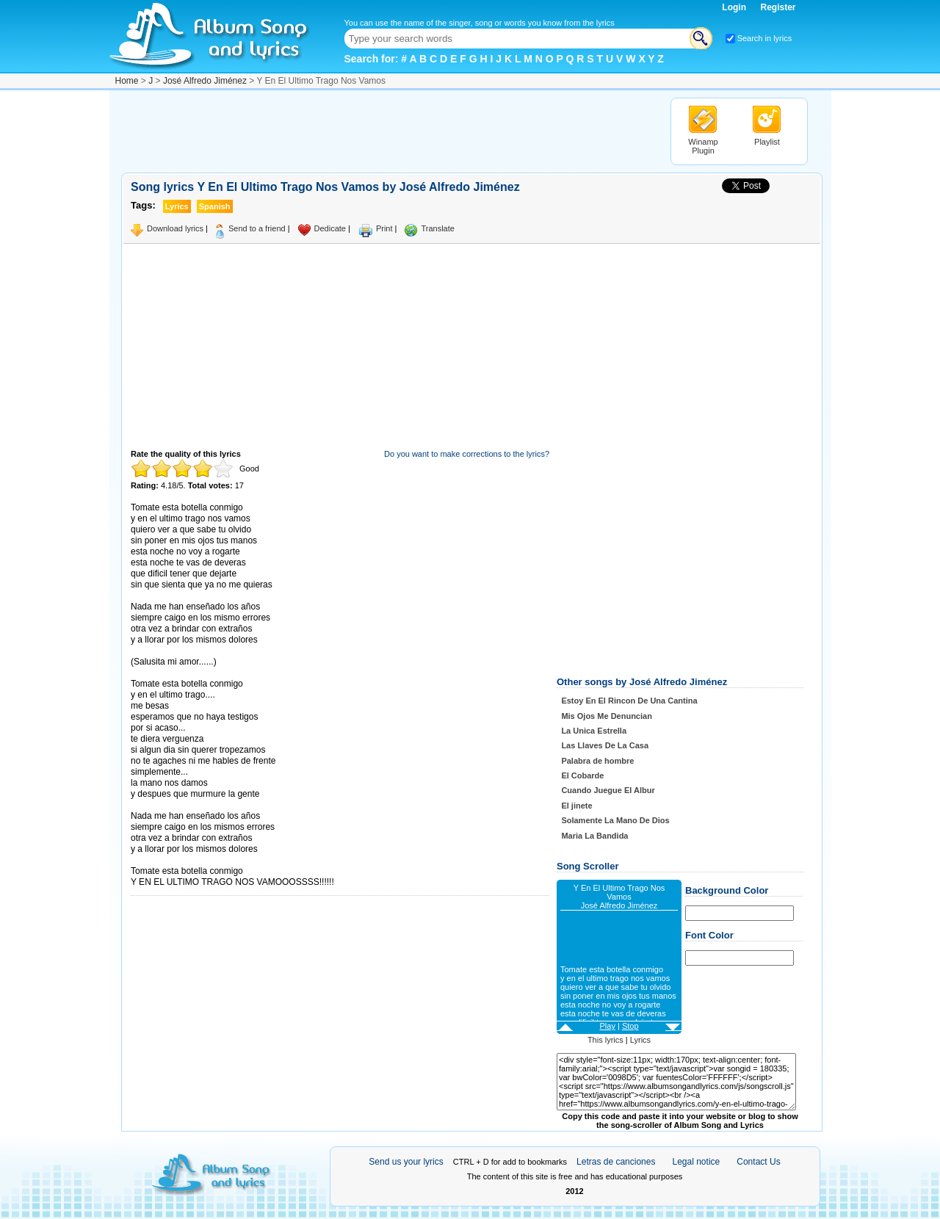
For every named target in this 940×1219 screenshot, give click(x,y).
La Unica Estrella (593, 730)
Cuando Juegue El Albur (607, 790)
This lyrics (605, 1039)
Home (127, 81)
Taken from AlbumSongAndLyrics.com (193, 860)
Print (384, 228)
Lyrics (640, 1039)
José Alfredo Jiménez (205, 81)
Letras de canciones (615, 1162)
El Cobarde (582, 775)
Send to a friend (257, 228)
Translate (437, 228)
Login (735, 7)
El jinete (576, 805)
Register (777, 7)
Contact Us (758, 1162)
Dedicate (330, 228)
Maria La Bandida (594, 835)
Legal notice (696, 1162)
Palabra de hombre (597, 760)
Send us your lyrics (406, 1162)
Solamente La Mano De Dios (615, 820)
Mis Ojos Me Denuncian (606, 716)
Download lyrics (175, 228)
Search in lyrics (764, 38)
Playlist (767, 141)
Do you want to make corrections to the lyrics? (466, 453)
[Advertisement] (388, 131)
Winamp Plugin (702, 146)
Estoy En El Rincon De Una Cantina (629, 700)
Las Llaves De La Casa (604, 745)
